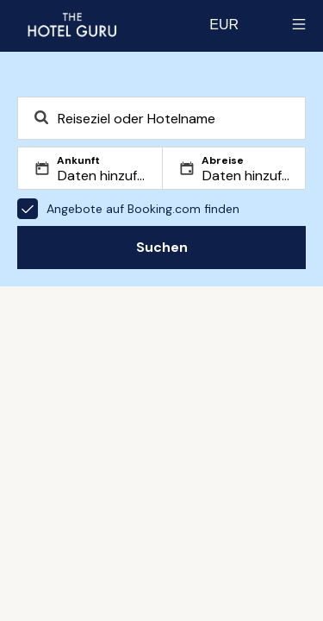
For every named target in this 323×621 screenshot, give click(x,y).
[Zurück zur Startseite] (71, 24)
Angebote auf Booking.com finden (128, 208)
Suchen (162, 247)
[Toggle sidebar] (299, 24)
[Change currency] (224, 24)
